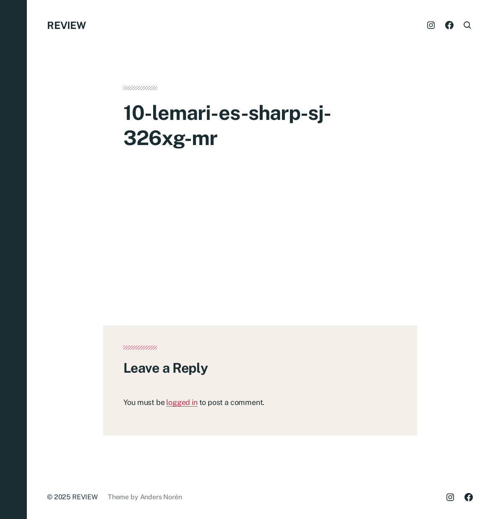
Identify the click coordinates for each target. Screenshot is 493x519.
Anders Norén (161, 497)
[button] (13, 259)
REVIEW (66, 25)
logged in (181, 402)
